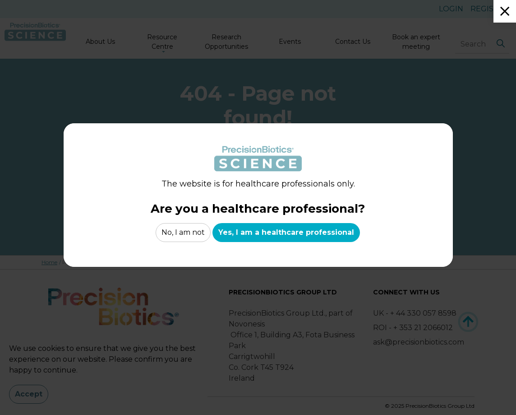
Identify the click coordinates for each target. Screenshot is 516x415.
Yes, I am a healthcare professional (286, 233)
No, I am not (183, 233)
